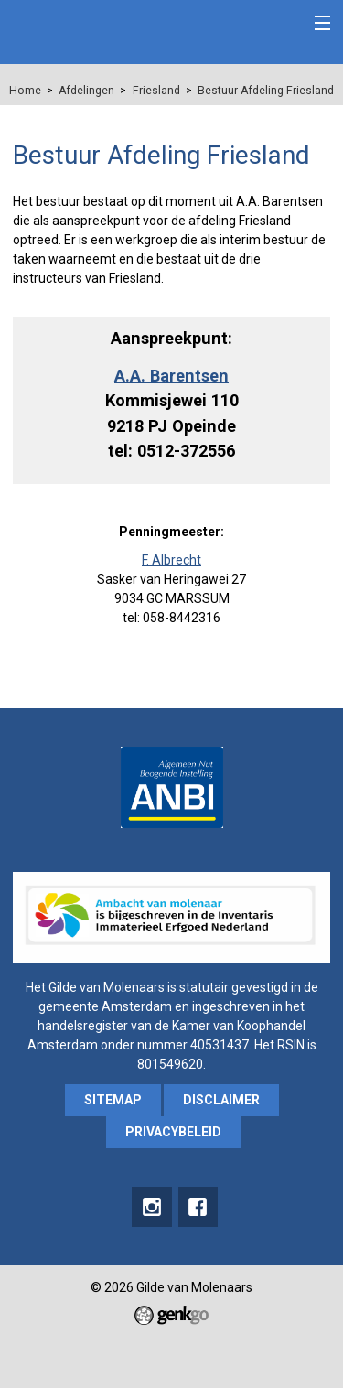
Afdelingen (86, 90)
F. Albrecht (171, 560)
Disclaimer (221, 1099)
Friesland (156, 90)
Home (25, 90)
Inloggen (281, 25)
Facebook (198, 1207)
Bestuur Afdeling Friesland (266, 90)
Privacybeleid (173, 1131)
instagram (152, 1207)
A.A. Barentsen (171, 375)
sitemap (113, 1099)
